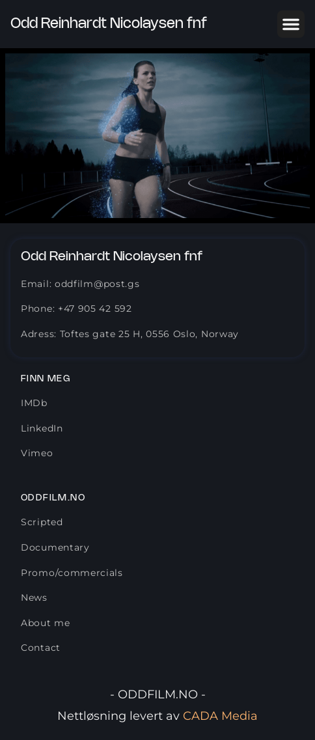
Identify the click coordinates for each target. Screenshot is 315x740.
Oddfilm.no (53, 498)
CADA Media (220, 716)
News (34, 597)
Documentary (55, 547)
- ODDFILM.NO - (158, 694)
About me (45, 623)
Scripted (42, 522)
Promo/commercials (72, 573)
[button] (291, 24)
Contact (41, 647)
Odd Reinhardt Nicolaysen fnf (108, 24)
